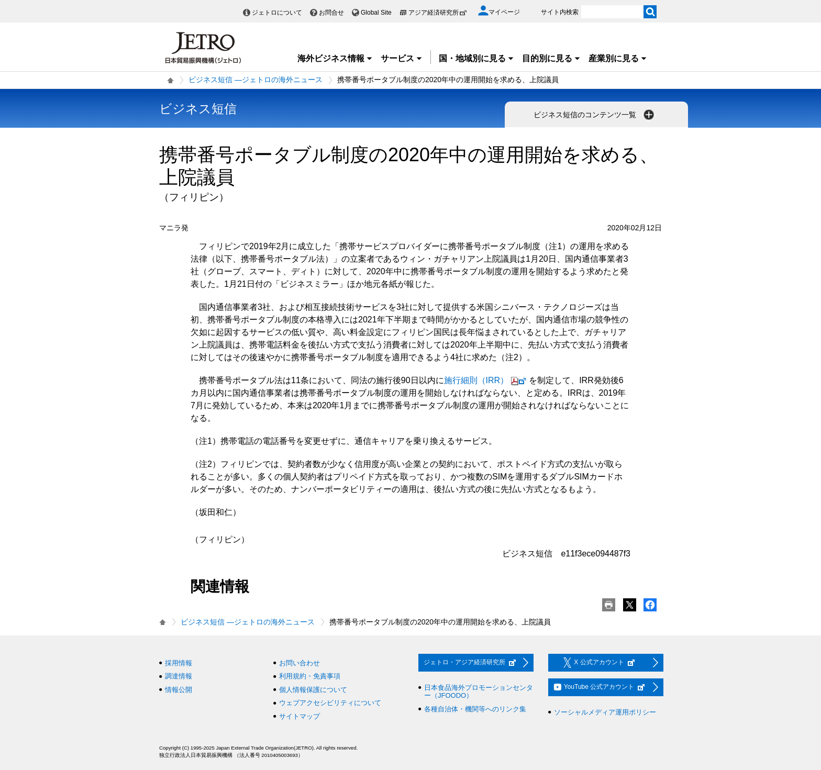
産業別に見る (618, 58)
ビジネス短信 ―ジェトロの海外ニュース (255, 79)
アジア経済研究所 (437, 12)
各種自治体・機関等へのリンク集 (475, 709)
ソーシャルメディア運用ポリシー (605, 712)
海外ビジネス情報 (335, 58)
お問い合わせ (299, 663)
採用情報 (178, 663)
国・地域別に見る (476, 58)
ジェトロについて (277, 12)
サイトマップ (299, 716)
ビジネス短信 (198, 109)
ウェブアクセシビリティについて (330, 703)
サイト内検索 (560, 12)
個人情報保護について (313, 690)
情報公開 (178, 690)
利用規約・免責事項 (309, 676)
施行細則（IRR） (486, 380)
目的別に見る (551, 58)
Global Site (376, 12)
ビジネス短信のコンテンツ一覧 (595, 114)
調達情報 (178, 676)
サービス (402, 58)
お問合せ (331, 12)
